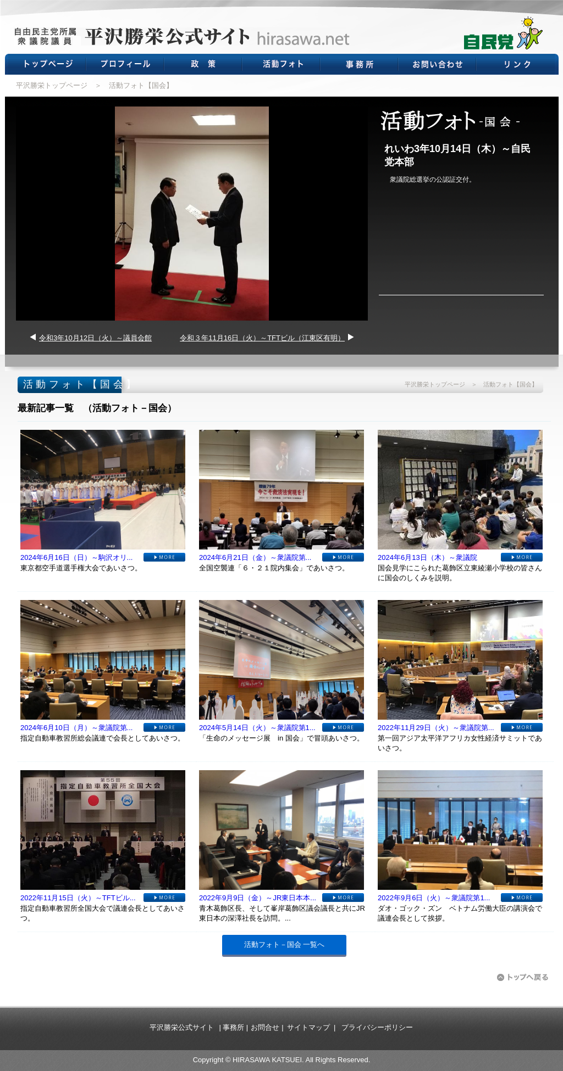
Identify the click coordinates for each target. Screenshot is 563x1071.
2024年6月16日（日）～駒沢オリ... (76, 557)
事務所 (233, 1027)
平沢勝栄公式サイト (182, 1027)
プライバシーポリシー (377, 1027)
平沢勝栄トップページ (51, 85)
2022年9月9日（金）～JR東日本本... (257, 898)
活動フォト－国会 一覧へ (284, 944)
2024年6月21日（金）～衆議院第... (255, 557)
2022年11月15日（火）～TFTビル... (78, 898)
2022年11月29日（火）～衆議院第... (436, 728)
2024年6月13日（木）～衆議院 (427, 557)
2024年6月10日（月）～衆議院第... (76, 728)
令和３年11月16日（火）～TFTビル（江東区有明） (262, 338)
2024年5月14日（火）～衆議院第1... (257, 728)
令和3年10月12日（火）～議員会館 (95, 338)
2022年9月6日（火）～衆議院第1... (434, 898)
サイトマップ (308, 1027)
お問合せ (265, 1027)
